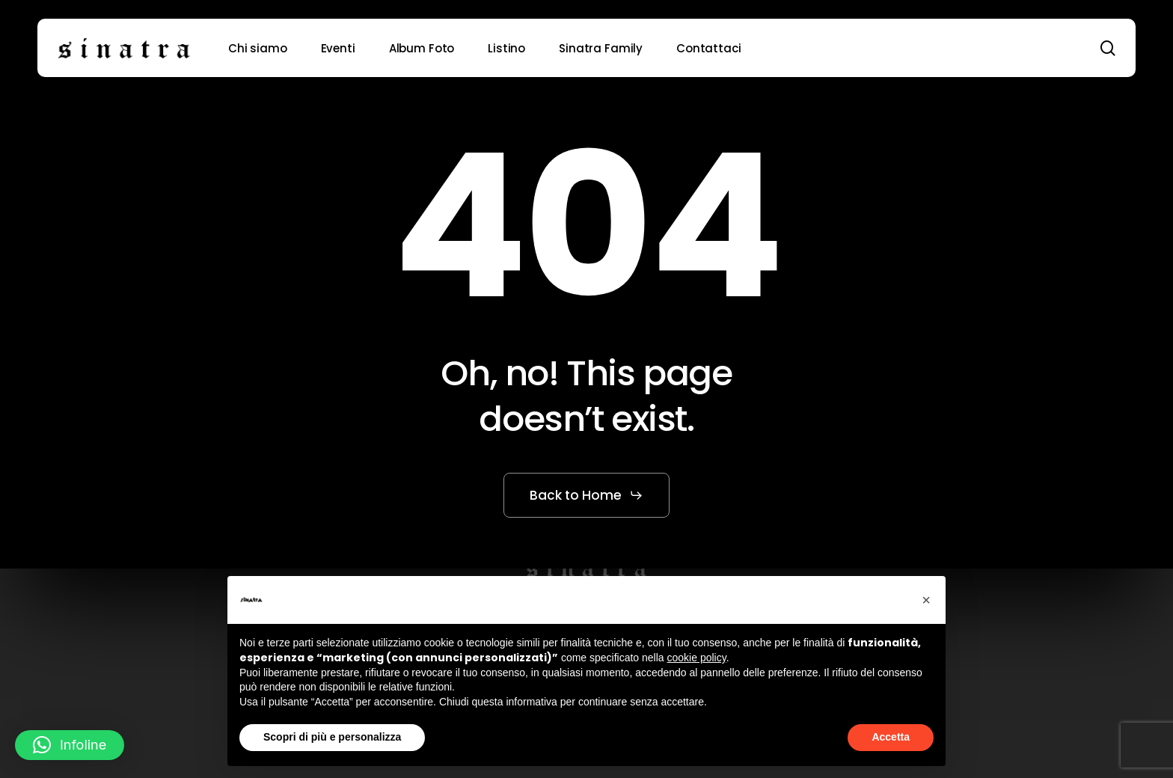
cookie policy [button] (696, 658)
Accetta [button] (891, 737)
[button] (586, 495)
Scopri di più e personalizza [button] (332, 737)
